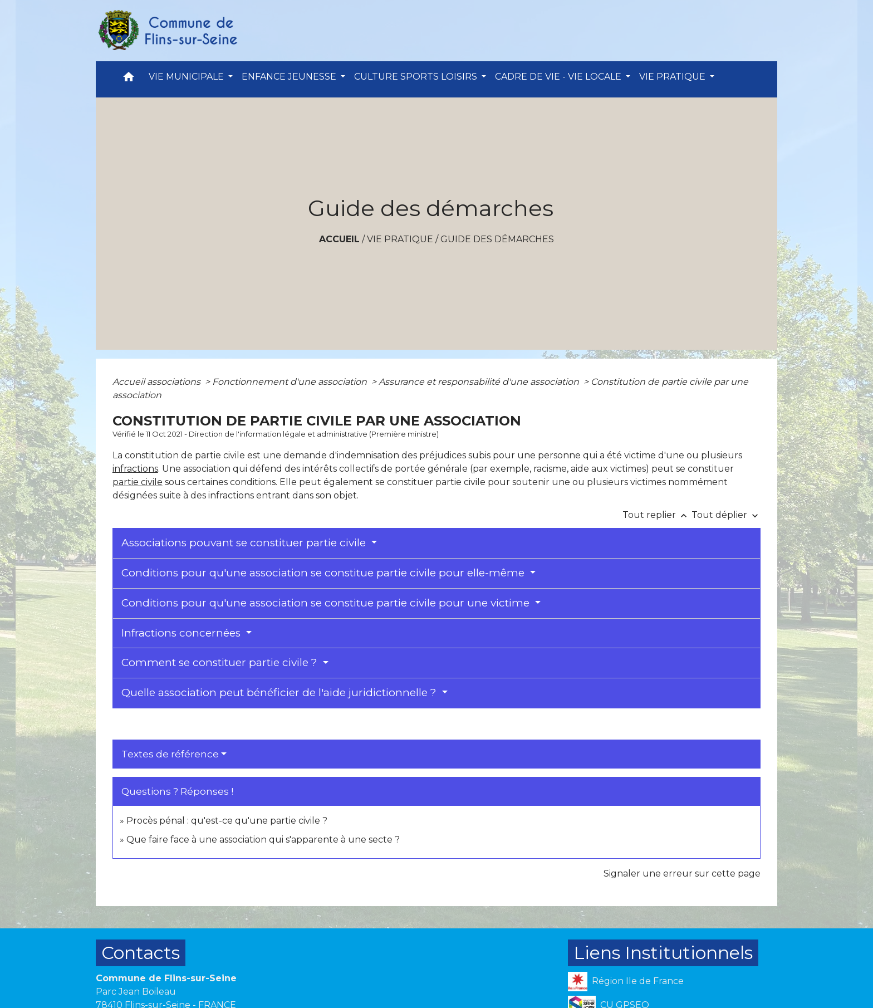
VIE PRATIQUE (400, 239)
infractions (135, 468)
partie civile (137, 482)
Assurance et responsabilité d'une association (480, 381)
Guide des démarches (497, 239)
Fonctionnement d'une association (290, 381)
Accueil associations (157, 381)
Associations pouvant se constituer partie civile (245, 542)
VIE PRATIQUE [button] (673, 76)
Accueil (339, 239)
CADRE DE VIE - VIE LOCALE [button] (559, 76)
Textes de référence (170, 754)
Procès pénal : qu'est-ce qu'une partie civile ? (226, 820)
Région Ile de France (626, 981)
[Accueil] (167, 31)
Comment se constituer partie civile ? (220, 662)
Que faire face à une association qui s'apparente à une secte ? (263, 839)
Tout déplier (726, 515)
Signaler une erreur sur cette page (682, 873)
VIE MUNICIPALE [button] (187, 76)
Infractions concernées (182, 633)
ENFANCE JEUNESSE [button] (290, 76)
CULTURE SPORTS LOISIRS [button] (416, 76)
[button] (128, 79)
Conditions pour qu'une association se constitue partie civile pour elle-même (324, 572)
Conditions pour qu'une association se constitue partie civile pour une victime (326, 602)
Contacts (140, 952)
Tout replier (656, 515)
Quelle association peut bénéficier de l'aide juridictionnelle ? (280, 692)
